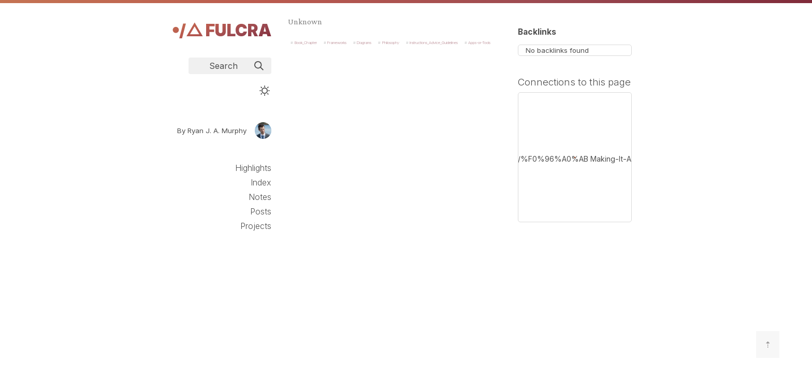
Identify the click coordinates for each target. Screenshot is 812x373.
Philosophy (390, 42)
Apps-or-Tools (479, 42)
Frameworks (336, 42)
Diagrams (364, 42)
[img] (259, 65)
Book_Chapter (306, 42)
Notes (260, 197)
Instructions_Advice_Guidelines (434, 42)
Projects (255, 226)
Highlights (253, 168)
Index (261, 182)
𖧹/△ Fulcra (221, 30)
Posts (260, 211)
